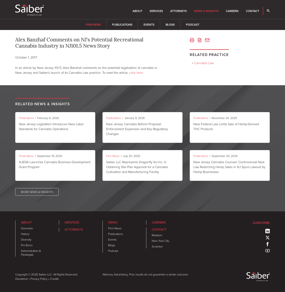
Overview (27, 228)
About (137, 11)
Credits (54, 279)
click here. (136, 72)
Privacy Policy (39, 279)
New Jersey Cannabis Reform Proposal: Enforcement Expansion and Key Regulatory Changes (137, 129)
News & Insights (206, 11)
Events (149, 25)
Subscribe (261, 222)
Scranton (157, 246)
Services (156, 11)
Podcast (192, 25)
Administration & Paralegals (31, 253)
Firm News (93, 25)
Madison (157, 235)
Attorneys (178, 11)
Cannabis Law (204, 63)
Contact (252, 11)
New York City (160, 241)
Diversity (26, 239)
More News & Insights (37, 192)
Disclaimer (21, 279)
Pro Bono (27, 245)
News (112, 222)
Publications (122, 25)
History (25, 234)
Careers (232, 11)
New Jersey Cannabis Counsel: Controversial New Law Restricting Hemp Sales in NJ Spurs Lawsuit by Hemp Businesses (229, 167)
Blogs (170, 25)
